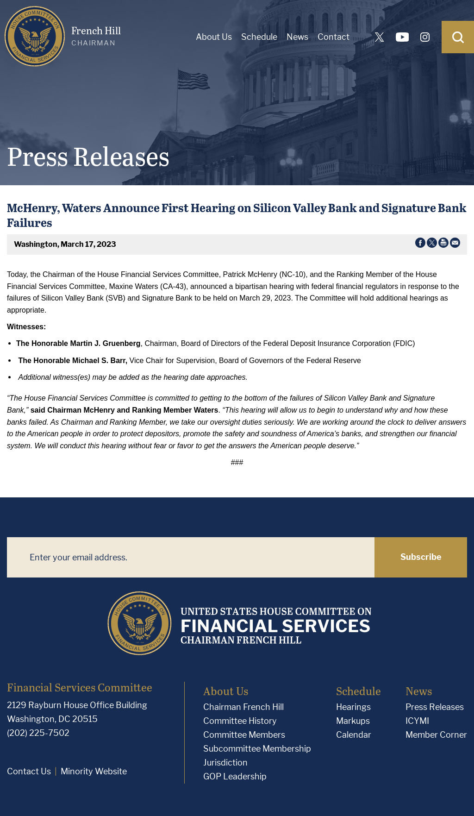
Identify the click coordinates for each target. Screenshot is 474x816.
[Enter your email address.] (190, 557)
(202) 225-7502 (38, 733)
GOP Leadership (235, 776)
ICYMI (417, 721)
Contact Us (29, 771)
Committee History (240, 721)
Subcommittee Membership (257, 748)
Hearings (353, 707)
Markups (353, 721)
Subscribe (421, 557)
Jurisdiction (225, 762)
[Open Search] (458, 37)
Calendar (353, 735)
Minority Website (94, 771)
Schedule (259, 37)
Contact (333, 37)
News (297, 37)
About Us (214, 37)
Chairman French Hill (243, 707)
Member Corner (436, 735)
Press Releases (434, 707)
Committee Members (244, 735)
